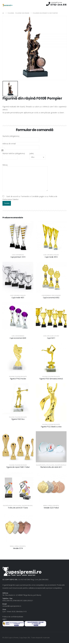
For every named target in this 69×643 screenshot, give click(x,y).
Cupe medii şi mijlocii (53, 255)
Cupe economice (46, 295)
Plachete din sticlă (60, 465)
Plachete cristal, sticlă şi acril (45, 465)
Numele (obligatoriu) (20, 138)
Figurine (11, 376)
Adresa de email (20, 145)
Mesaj (25, 172)
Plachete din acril (27, 505)
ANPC (4, 619)
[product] (17, 236)
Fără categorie (56, 295)
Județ (37, 155)
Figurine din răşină (21, 465)
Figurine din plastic (21, 376)
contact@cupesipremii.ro (11, 606)
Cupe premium (19, 255)
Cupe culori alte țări (52, 336)
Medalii (45, 505)
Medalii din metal (53, 505)
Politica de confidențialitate (12, 616)
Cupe (13, 255)
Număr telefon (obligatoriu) (13, 155)
